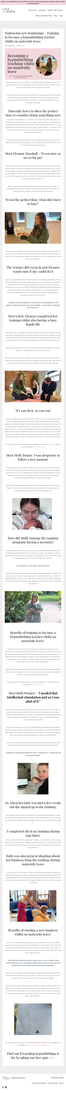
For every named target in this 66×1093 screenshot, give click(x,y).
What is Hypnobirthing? (44, 16)
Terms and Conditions (38, 1083)
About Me (42, 10)
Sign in (61, 1083)
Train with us (32, 10)
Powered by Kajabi (57, 1078)
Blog (55, 16)
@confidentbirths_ (36, 685)
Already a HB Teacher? (55, 10)
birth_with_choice (39, 447)
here (50, 444)
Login (61, 16)
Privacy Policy (52, 1083)
